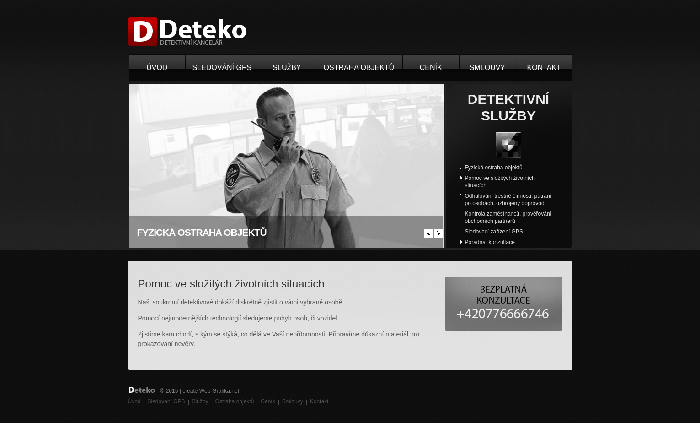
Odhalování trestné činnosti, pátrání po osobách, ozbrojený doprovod (508, 199)
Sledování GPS (222, 67)
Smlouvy (487, 67)
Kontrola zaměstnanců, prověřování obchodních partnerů (508, 217)
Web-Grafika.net (219, 391)
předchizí (428, 233)
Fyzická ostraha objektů (494, 167)
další (438, 233)
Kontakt (544, 67)
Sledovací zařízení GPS (494, 231)
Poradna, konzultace (490, 242)
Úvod (156, 67)
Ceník (431, 67)
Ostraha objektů (359, 67)
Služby (287, 67)
